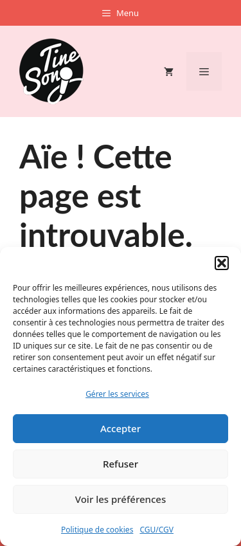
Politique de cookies (97, 529)
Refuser (120, 463)
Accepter (120, 428)
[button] (221, 263)
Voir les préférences (120, 499)
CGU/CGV (156, 529)
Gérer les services (117, 393)
